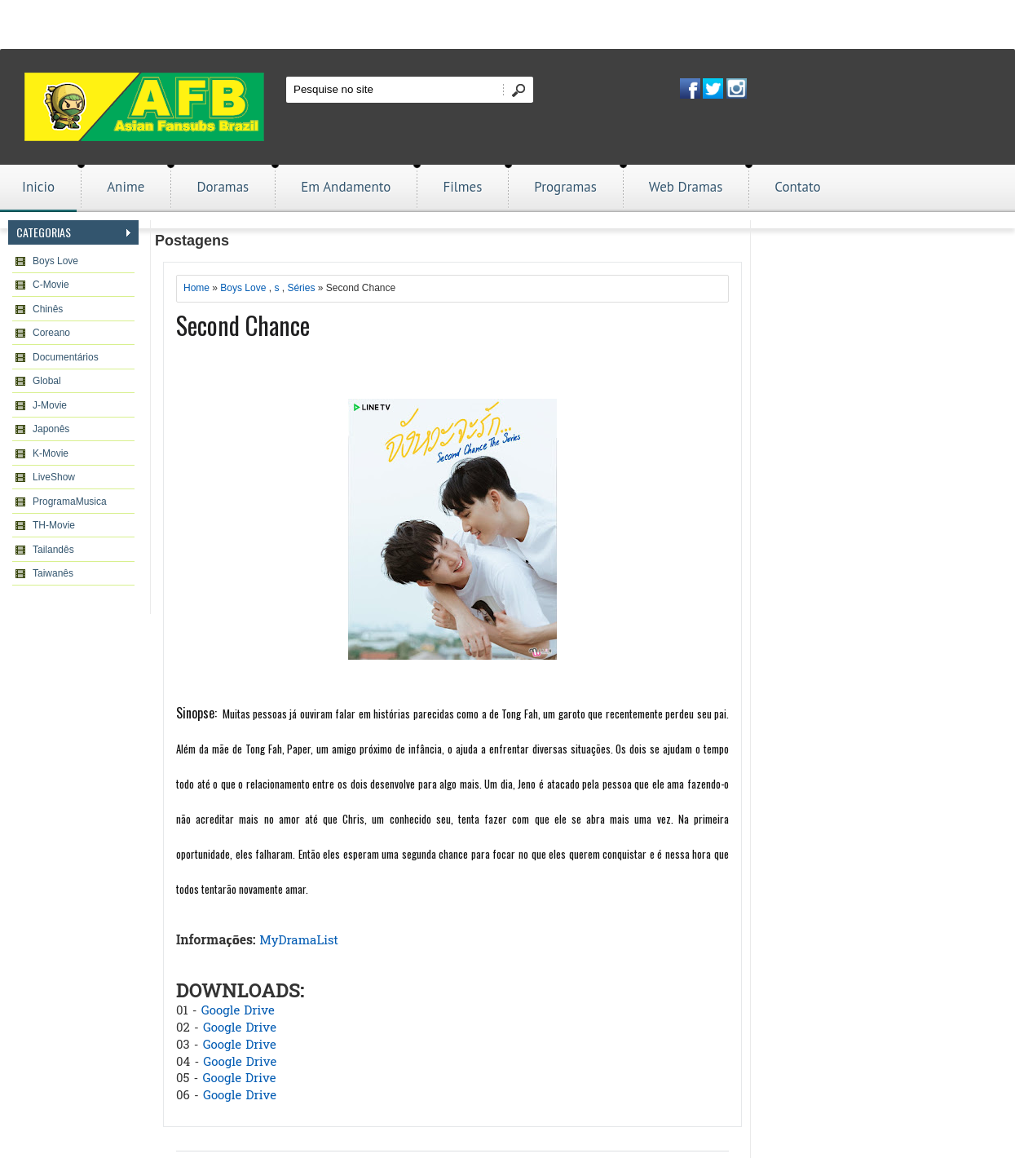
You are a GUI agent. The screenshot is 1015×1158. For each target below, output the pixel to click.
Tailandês (53, 549)
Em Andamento (346, 187)
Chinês (48, 309)
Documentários (66, 357)
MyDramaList (298, 941)
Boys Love (55, 261)
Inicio (38, 187)
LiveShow (54, 477)
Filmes (462, 187)
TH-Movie (54, 525)
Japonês (51, 429)
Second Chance (243, 325)
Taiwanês (53, 573)
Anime (125, 187)
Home (196, 288)
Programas (565, 187)
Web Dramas (685, 187)
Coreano (51, 332)
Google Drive (238, 1011)
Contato (797, 187)
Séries (301, 288)
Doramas (222, 187)
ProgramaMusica (70, 501)
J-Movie (50, 405)
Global (47, 381)
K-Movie (50, 453)
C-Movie (51, 284)
